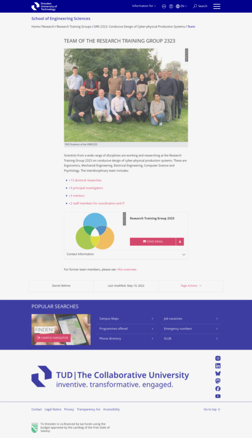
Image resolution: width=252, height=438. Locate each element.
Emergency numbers (178, 329)
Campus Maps (109, 318)
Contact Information (80, 254)
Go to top (210, 409)
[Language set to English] (181, 6)
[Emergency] (164, 6)
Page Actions (189, 286)
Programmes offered (113, 329)
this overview (127, 269)
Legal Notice (53, 409)
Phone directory (110, 338)
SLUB (167, 338)
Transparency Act (88, 409)
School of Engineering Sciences (61, 19)
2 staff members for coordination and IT (97, 203)
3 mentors (77, 196)
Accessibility (111, 409)
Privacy (69, 409)
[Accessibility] (171, 6)
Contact (37, 409)
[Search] (200, 6)
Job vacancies (173, 318)
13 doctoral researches (85, 180)
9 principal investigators (86, 188)
